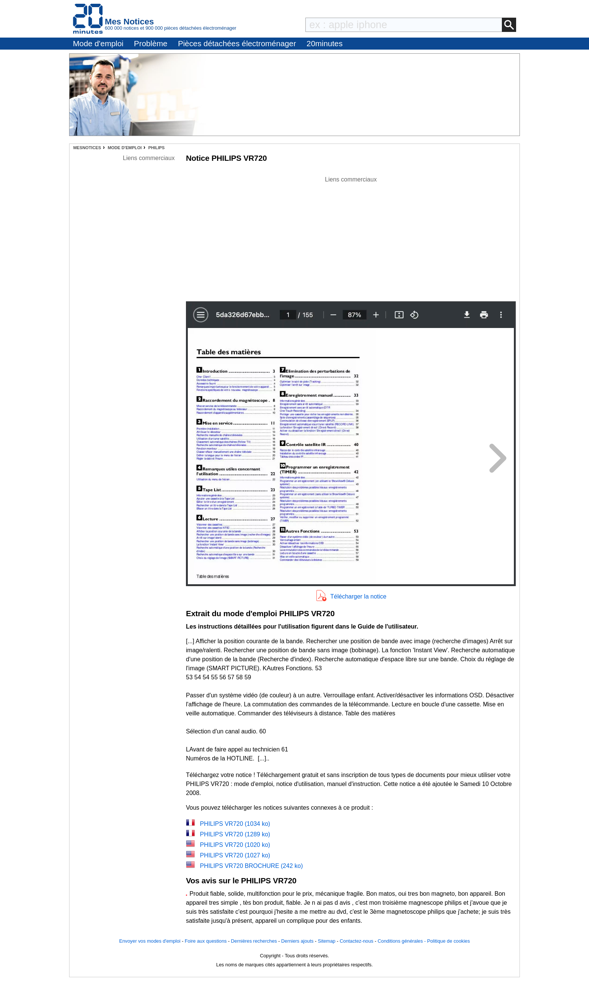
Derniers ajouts (297, 941)
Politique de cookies (448, 941)
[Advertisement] (351, 236)
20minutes (325, 43)
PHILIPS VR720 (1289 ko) (235, 834)
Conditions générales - (402, 941)
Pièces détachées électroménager (237, 43)
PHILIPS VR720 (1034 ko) (235, 824)
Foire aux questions (206, 941)
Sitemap (326, 941)
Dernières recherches (254, 941)
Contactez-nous (356, 941)
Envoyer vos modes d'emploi (149, 941)
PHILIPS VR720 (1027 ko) (235, 855)
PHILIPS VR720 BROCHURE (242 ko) (251, 866)
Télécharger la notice (358, 596)
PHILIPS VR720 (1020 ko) (235, 845)
